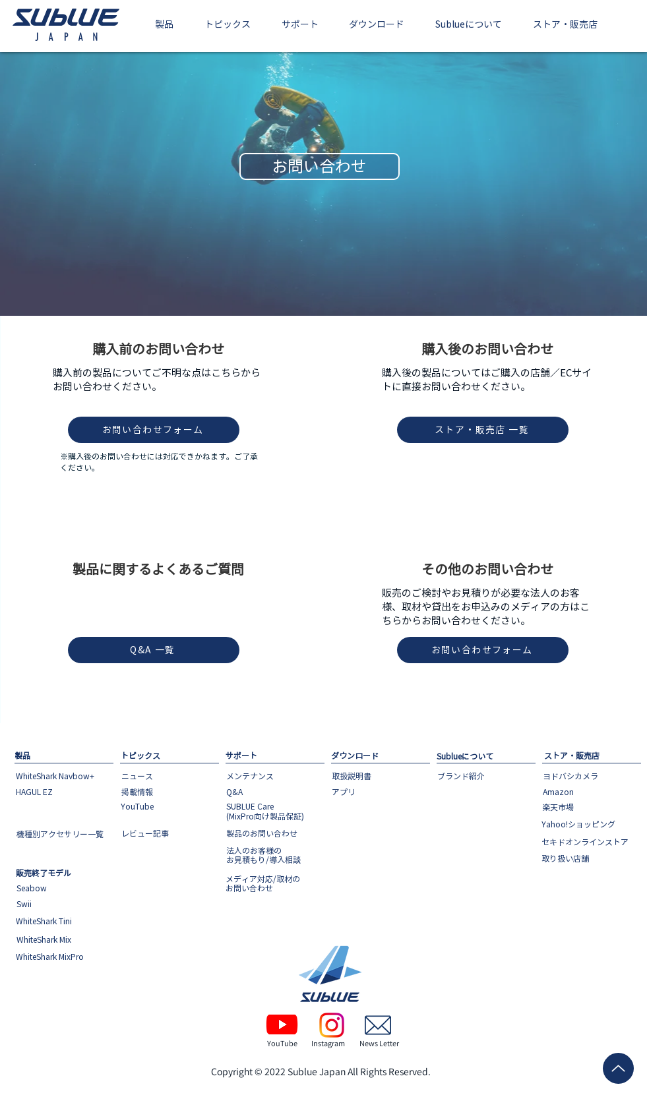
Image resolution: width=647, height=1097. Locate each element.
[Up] (618, 1068)
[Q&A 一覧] (153, 650)
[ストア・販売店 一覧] (483, 430)
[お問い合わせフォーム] (153, 430)
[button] (164, 25)
